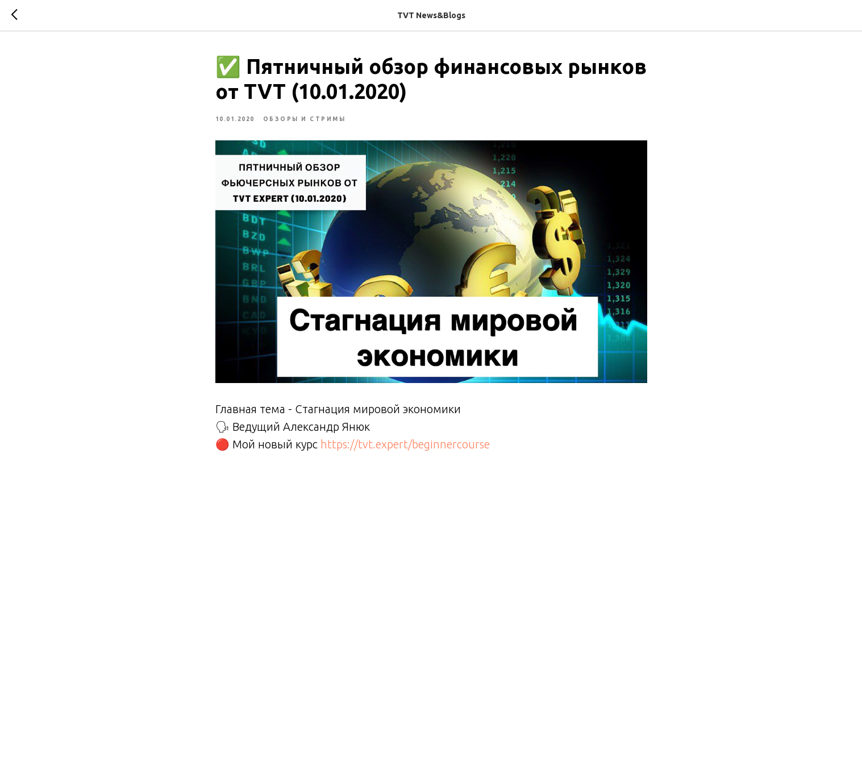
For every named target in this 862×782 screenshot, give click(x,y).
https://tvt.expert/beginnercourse (405, 444)
